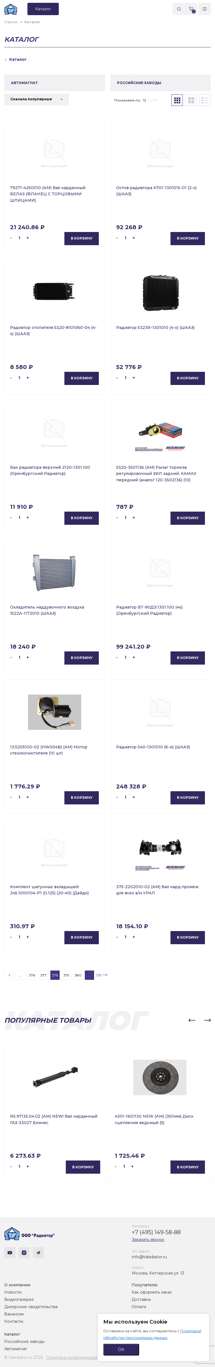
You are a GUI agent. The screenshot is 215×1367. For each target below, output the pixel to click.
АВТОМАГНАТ (24, 83)
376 (32, 975)
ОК (121, 1349)
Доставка (141, 1299)
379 (66, 975)
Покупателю (145, 1284)
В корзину (82, 238)
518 (99, 975)
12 (144, 100)
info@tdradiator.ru (149, 1256)
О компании (17, 1284)
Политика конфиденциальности (78, 1357)
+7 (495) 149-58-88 (156, 1232)
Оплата (139, 1306)
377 (43, 975)
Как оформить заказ (152, 1292)
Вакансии (14, 1314)
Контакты (13, 1321)
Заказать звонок (148, 1239)
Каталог (12, 1334)
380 (78, 975)
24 (150, 100)
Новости (13, 1292)
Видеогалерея (19, 1299)
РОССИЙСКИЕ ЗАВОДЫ (139, 83)
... (20, 975)
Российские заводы (24, 1341)
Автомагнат (15, 1348)
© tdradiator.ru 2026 (23, 1357)
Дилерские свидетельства (31, 1306)
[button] (191, 1020)
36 (155, 100)
